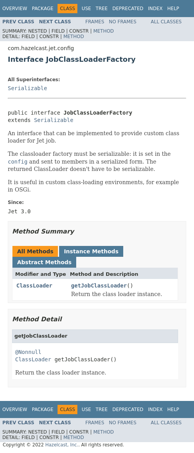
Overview (14, 8)
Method (103, 31)
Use (86, 8)
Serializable (27, 88)
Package (42, 8)
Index (155, 8)
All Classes (166, 21)
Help (173, 8)
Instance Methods (91, 251)
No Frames (122, 21)
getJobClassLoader (99, 285)
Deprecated (127, 8)
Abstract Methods (44, 262)
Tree (102, 8)
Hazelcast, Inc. (61, 445)
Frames (95, 21)
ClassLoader (34, 285)
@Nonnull (28, 352)
